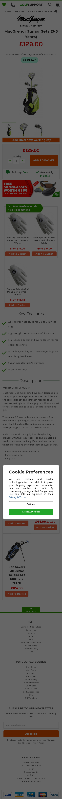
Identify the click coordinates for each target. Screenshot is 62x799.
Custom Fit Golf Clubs (31, 627)
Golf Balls (31, 673)
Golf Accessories (31, 692)
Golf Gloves (31, 676)
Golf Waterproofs (31, 682)
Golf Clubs (31, 667)
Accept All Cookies (31, 511)
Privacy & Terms (17, 497)
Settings (31, 504)
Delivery (31, 633)
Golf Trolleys (31, 688)
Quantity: (16, 156)
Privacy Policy (31, 645)
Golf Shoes (31, 685)
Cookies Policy (31, 648)
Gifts (31, 695)
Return (31, 636)
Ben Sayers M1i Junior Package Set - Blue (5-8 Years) (17, 574)
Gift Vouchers (31, 698)
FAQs (31, 639)
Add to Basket (17, 253)
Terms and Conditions (31, 642)
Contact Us (31, 630)
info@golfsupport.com (34, 778)
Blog (31, 651)
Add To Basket (17, 523)
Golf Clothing (31, 679)
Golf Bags (31, 670)
